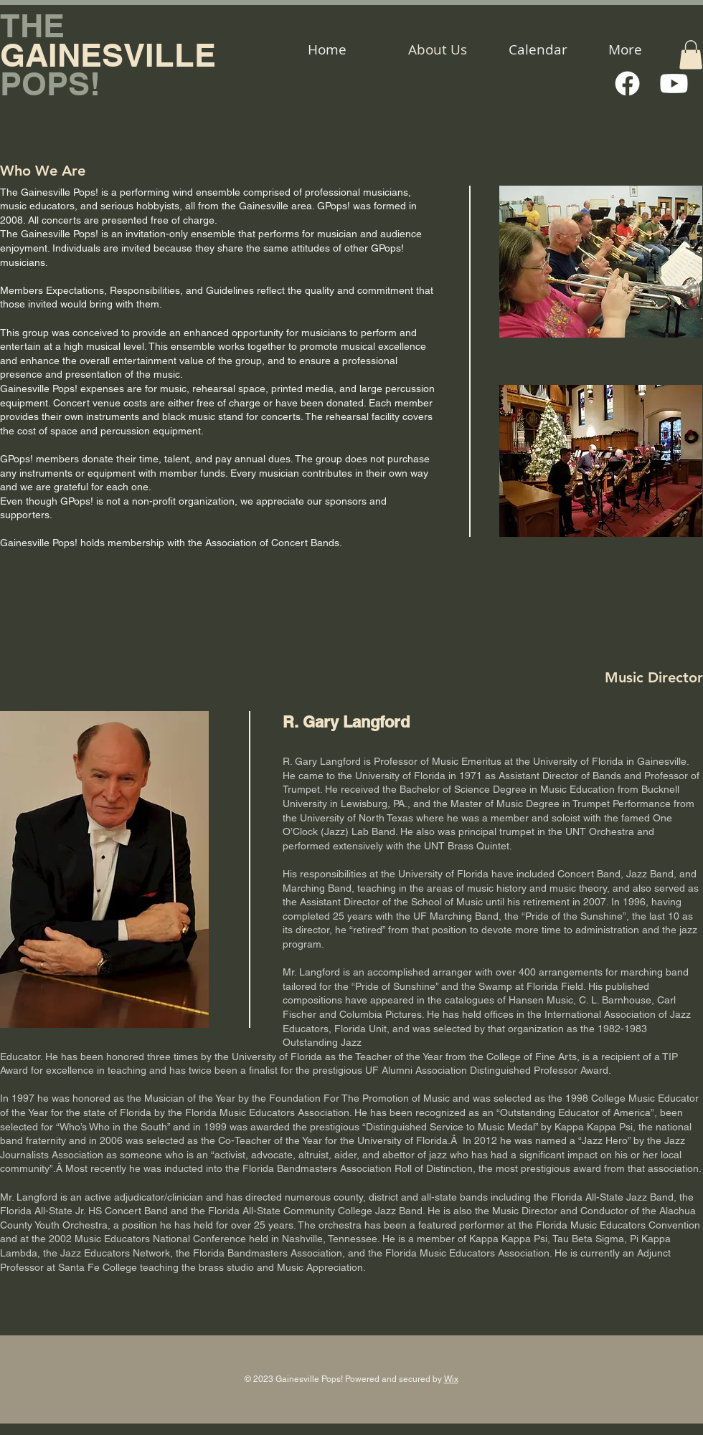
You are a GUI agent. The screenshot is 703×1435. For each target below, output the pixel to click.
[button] (691, 55)
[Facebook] (627, 83)
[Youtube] (674, 83)
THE (32, 25)
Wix (451, 1379)
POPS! (50, 83)
